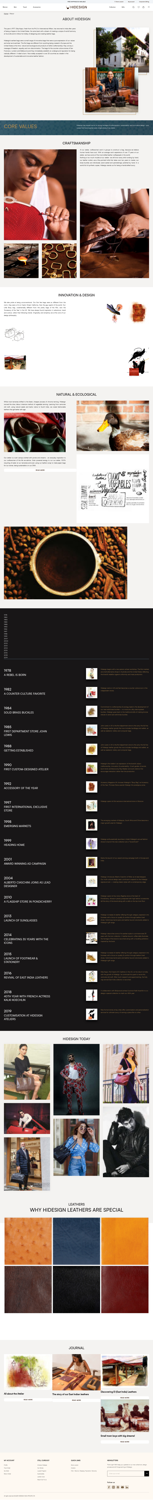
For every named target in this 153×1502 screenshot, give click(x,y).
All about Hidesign (42, 1465)
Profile (5, 1465)
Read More (124, 1442)
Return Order (7, 1474)
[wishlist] (139, 7)
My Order (6, 1471)
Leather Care (41, 1476)
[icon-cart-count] (143, 7)
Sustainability (40, 1474)
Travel (25, 7)
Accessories (36, 7)
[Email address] (125, 1473)
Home (6, 14)
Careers (73, 1468)
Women (5, 7)
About (12, 14)
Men (15, 7)
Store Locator (74, 1465)
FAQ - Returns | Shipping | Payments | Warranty (84, 1471)
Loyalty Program (41, 1471)
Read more (40, 470)
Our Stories (40, 1468)
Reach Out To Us (42, 1479)
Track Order (7, 1468)
